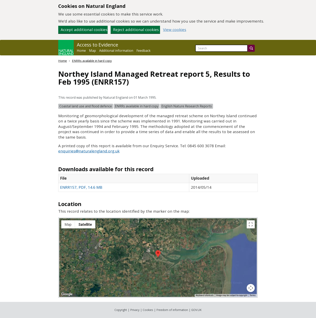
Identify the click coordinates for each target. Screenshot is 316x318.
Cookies (148, 310)
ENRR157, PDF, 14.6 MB (81, 187)
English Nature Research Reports (186, 106)
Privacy (134, 310)
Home (81, 50)
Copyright (120, 310)
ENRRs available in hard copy (92, 61)
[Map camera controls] (251, 288)
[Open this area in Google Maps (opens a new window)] (67, 294)
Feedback (143, 50)
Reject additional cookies (136, 29)
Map (92, 50)
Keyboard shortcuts (205, 295)
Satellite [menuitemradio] (85, 224)
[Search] (251, 48)
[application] (158, 257)
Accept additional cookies (84, 29)
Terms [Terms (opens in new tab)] (253, 295)
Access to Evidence (97, 44)
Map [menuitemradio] (68, 224)
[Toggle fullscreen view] (251, 224)
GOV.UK (196, 310)
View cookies (174, 30)
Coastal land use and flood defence (85, 106)
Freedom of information (172, 310)
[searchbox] (221, 48)
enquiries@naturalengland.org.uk (89, 151)
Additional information (116, 50)
